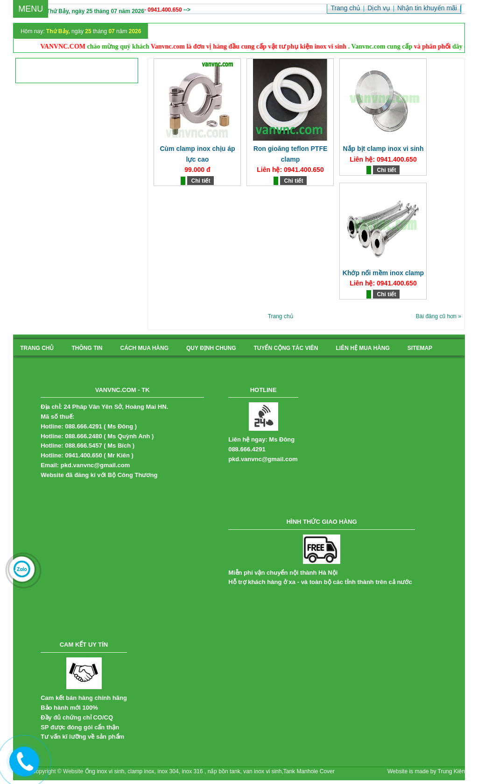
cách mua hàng (144, 348)
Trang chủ (280, 316)
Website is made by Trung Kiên (426, 771)
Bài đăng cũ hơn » (438, 316)
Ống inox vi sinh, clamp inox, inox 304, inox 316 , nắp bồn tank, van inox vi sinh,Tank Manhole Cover (210, 771)
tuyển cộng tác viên (285, 348)
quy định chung (211, 348)
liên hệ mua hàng (363, 348)
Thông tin (86, 348)
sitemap (420, 348)
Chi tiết (200, 181)
